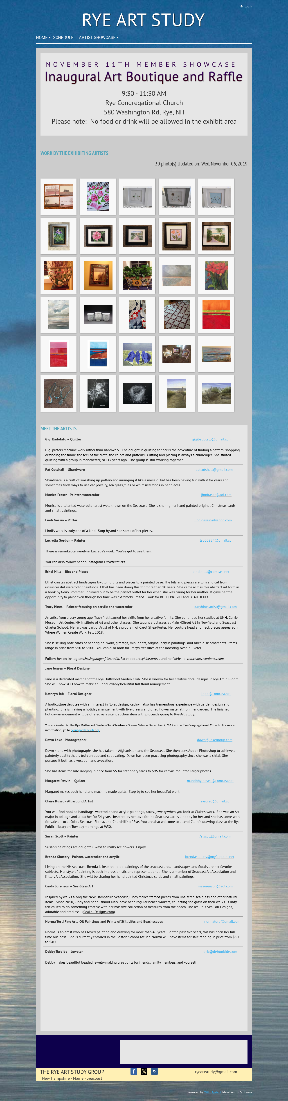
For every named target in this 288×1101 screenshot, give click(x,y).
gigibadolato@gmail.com (212, 439)
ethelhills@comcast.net (211, 571)
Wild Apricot (212, 1092)
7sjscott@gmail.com (215, 836)
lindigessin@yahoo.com (213, 520)
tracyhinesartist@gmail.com (215, 606)
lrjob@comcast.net (216, 693)
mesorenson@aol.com (215, 886)
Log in (248, 6)
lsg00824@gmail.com (217, 540)
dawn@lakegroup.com (214, 739)
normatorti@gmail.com (222, 921)
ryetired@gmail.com (216, 801)
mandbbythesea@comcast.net (210, 780)
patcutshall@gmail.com (214, 469)
